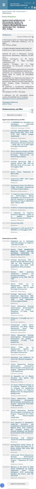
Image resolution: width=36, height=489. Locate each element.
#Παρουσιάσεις (22, 138)
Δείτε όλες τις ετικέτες (14, 115)
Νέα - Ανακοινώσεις (19, 11)
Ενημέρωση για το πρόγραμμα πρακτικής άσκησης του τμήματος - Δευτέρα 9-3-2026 (22, 242)
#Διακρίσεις (14, 220)
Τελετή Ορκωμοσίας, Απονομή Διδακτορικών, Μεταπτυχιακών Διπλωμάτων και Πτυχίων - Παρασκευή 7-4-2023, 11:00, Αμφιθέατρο (22, 338)
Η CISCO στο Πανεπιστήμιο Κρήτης (22, 207)
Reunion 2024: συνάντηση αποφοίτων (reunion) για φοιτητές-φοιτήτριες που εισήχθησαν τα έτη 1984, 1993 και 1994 (22, 275)
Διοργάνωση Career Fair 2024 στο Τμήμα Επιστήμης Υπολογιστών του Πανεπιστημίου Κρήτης (22, 187)
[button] (2, 485)
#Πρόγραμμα (21, 128)
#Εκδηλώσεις (6, 35)
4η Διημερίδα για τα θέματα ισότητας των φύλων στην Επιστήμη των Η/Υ (22, 377)
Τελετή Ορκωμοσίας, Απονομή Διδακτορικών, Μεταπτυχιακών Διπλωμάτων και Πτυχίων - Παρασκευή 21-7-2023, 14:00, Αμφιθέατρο (22, 309)
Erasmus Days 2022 (17, 223)
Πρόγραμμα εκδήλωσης (10, 102)
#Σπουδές (27, 128)
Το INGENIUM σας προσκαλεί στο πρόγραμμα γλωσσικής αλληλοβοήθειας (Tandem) (22, 124)
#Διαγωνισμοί (14, 322)
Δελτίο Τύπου (7, 104)
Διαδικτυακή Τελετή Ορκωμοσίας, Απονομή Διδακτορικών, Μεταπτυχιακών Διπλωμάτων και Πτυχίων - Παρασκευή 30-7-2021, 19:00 (22, 458)
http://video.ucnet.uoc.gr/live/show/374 (14, 99)
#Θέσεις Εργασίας (22, 191)
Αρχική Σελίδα (6, 11)
